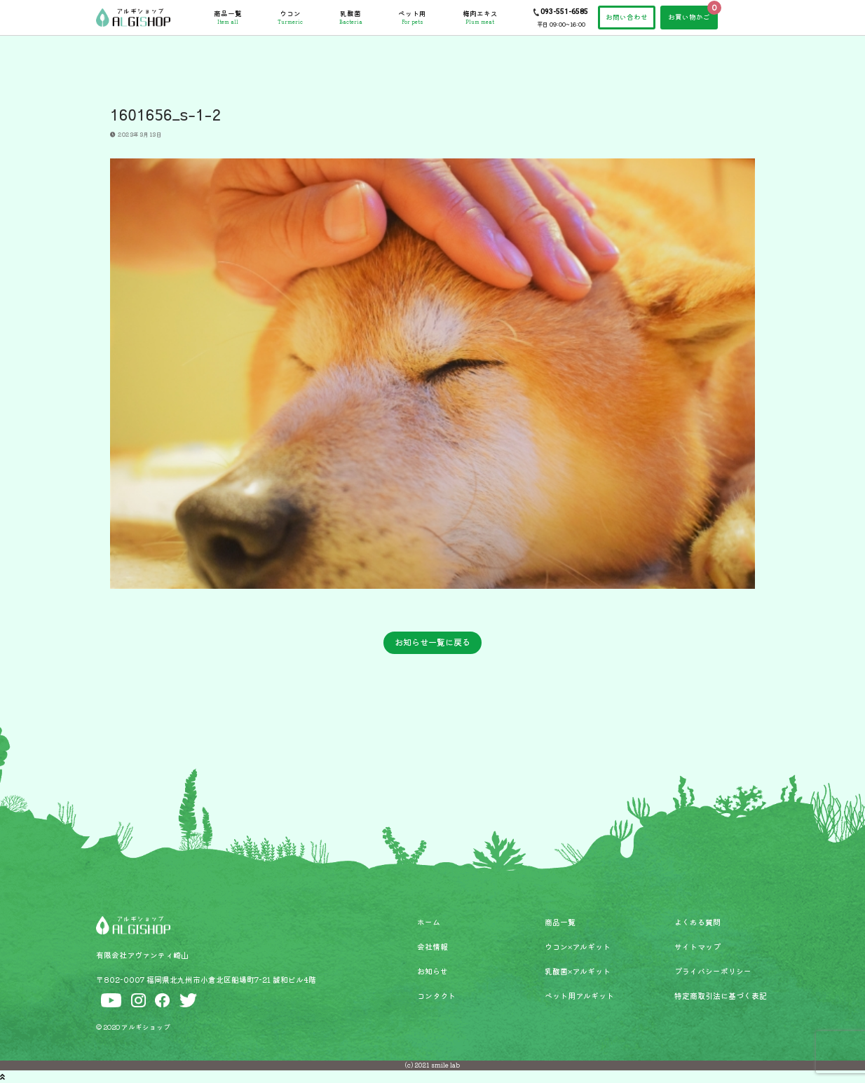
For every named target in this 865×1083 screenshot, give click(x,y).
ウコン (290, 18)
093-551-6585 (564, 11)
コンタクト (436, 995)
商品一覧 (228, 18)
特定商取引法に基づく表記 (720, 995)
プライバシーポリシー (712, 970)
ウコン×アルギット (578, 946)
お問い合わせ (627, 17)
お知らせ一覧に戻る (432, 642)
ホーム (428, 921)
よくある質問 (697, 921)
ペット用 (412, 18)
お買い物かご (689, 17)
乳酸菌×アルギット (578, 970)
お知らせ (432, 970)
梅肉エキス (480, 18)
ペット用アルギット (579, 995)
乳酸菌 (350, 18)
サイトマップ (697, 946)
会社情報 (432, 946)
